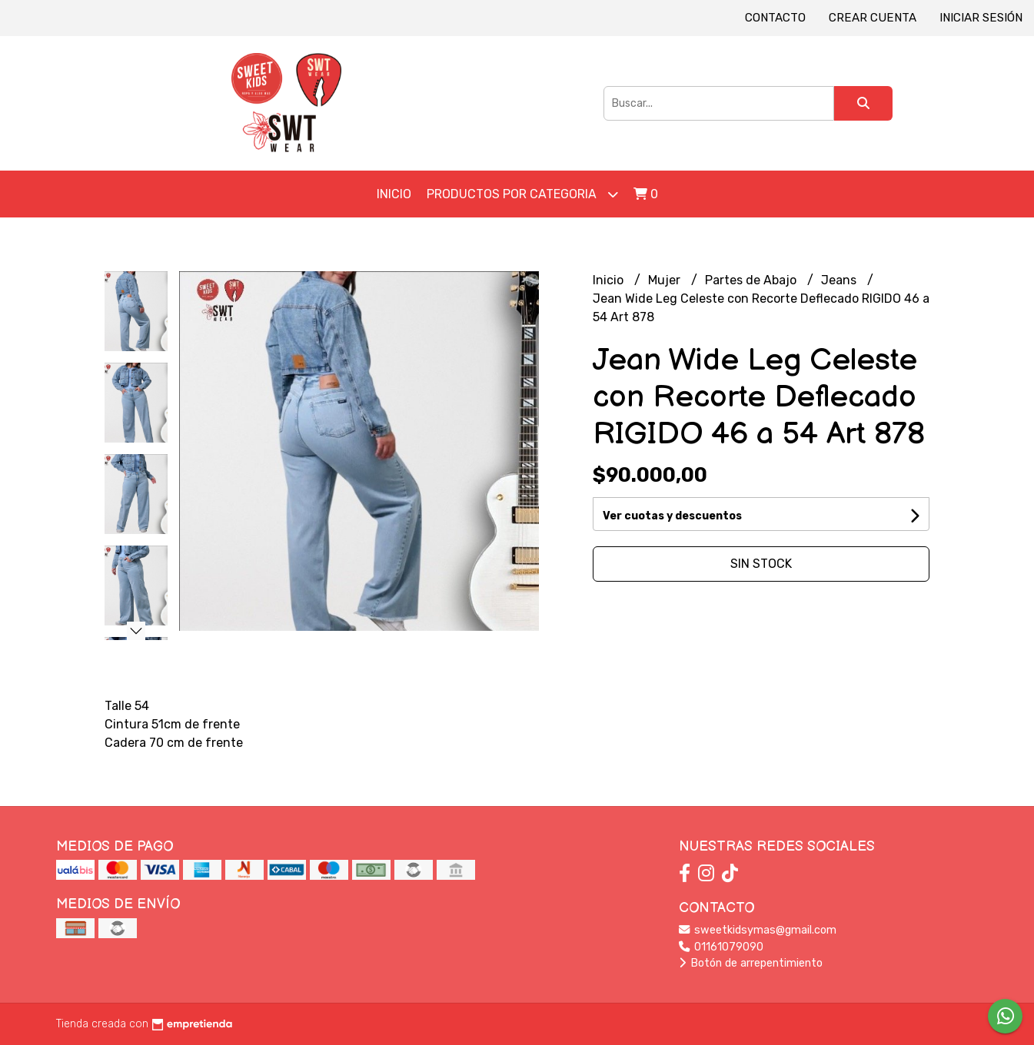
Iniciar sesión (980, 18)
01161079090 (721, 947)
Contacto (775, 18)
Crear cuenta (872, 18)
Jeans (840, 280)
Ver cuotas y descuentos (672, 515)
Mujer (665, 280)
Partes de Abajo (752, 280)
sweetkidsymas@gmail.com (757, 930)
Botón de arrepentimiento (751, 963)
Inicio (394, 194)
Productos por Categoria (522, 194)
